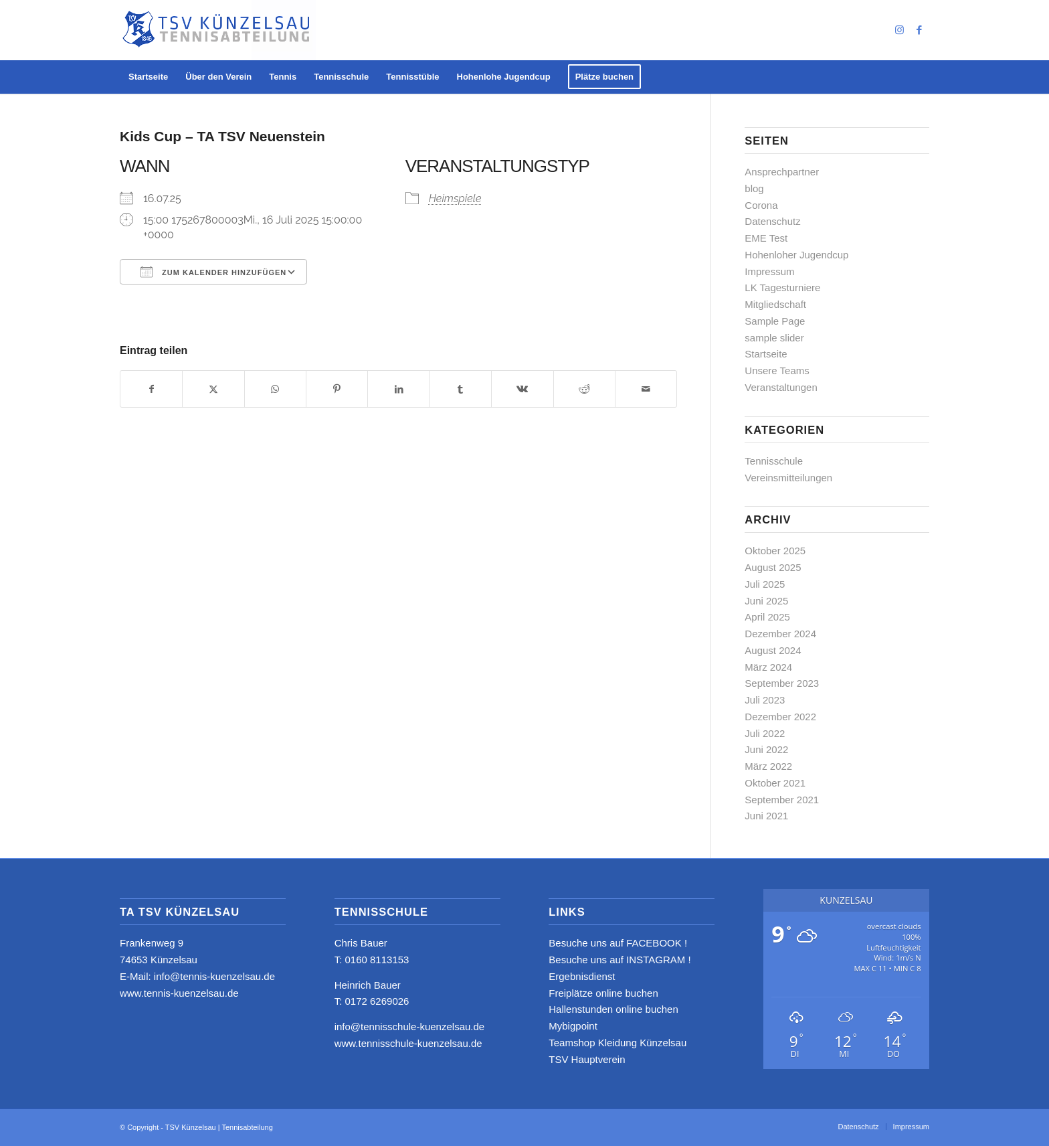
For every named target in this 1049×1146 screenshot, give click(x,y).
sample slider (774, 337)
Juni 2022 (766, 749)
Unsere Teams (777, 370)
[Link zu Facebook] (919, 30)
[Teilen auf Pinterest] (336, 389)
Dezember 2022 (780, 716)
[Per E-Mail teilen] (645, 389)
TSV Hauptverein (587, 1059)
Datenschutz (772, 221)
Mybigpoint (573, 1026)
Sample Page (775, 321)
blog (754, 188)
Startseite (766, 353)
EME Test (766, 238)
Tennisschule (774, 461)
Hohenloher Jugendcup (796, 254)
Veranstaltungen (781, 387)
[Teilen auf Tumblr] (460, 389)
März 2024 (768, 667)
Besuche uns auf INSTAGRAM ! (619, 959)
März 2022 (768, 766)
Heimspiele (455, 198)
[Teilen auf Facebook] (151, 389)
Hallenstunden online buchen (613, 1009)
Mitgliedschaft (775, 304)
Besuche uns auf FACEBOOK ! (618, 943)
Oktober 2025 (775, 550)
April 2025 (767, 617)
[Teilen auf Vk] (522, 389)
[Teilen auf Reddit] (584, 389)
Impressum (769, 271)
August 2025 (773, 567)
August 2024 (773, 650)
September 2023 (782, 683)
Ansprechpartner (782, 171)
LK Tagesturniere (782, 287)
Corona (761, 205)
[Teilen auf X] (213, 389)
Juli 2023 (765, 700)
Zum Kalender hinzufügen (213, 272)
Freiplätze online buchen (603, 993)
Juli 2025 (765, 584)
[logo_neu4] (218, 30)
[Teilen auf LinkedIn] (398, 389)
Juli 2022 (765, 733)
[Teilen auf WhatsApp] (275, 389)
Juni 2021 (766, 815)
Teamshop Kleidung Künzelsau (617, 1042)
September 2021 (782, 799)
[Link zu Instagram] (899, 30)
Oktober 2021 (775, 783)
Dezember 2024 (780, 633)
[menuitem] (148, 77)
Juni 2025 (766, 600)
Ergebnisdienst (582, 976)
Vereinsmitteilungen (788, 477)
